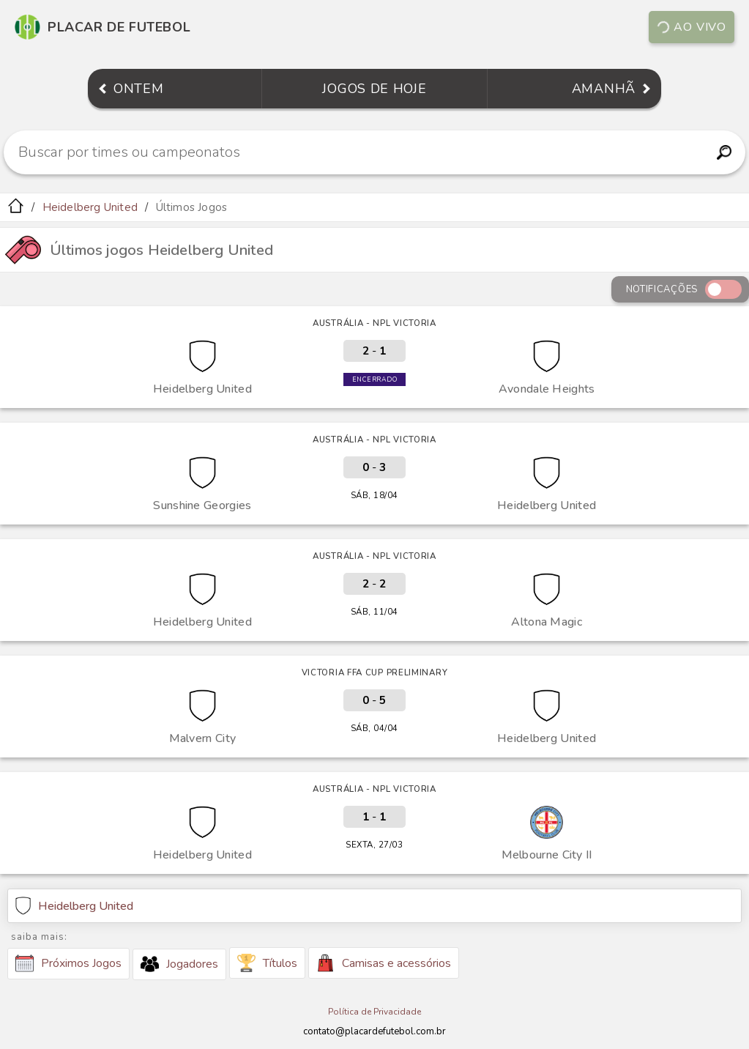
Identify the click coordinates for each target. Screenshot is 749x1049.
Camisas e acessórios (383, 963)
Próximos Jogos (68, 963)
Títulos (267, 963)
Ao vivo (690, 27)
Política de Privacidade (374, 1012)
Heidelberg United (90, 207)
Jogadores (179, 964)
